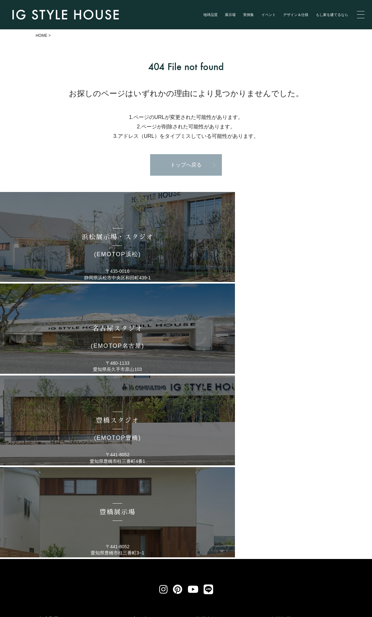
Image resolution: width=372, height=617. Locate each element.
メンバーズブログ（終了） (301, 498)
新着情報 (206, 473)
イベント (268, 15)
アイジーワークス (291, 473)
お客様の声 (209, 456)
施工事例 (206, 448)
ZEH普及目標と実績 (293, 489)
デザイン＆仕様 (295, 15)
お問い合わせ (215, 548)
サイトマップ (267, 548)
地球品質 (210, 15)
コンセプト (51, 456)
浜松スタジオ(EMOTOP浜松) (71, 482)
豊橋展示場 (51, 523)
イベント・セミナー (219, 464)
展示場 (230, 15)
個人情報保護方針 (111, 548)
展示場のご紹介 (56, 473)
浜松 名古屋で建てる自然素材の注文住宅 (209, 606)
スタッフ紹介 (286, 456)
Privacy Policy (20, 612)
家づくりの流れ (288, 464)
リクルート (166, 548)
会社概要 (280, 448)
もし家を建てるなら (332, 15)
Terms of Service (54, 612)
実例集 (248, 15)
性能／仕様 (283, 481)
